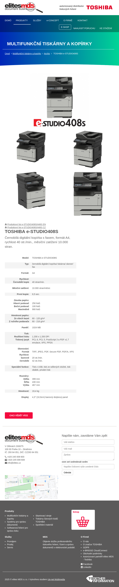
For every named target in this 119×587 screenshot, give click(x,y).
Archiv (47, 53)
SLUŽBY (37, 20)
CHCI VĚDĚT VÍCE (19, 415)
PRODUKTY (22, 20)
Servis (10, 547)
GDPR (86, 547)
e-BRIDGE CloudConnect (95, 550)
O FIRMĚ (67, 20)
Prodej (10, 544)
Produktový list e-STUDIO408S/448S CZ (26, 227)
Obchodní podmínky (92, 553)
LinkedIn (86, 567)
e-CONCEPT (53, 20)
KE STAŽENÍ (106, 28)
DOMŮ (8, 20)
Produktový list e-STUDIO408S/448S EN (26, 224)
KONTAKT (83, 20)
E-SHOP (65, 27)
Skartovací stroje (43, 515)
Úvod (7, 53)
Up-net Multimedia (56, 579)
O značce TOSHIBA (92, 544)
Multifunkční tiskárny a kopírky (27, 53)
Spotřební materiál (44, 525)
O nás (86, 541)
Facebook (87, 564)
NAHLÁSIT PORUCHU (84, 28)
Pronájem (11, 541)
